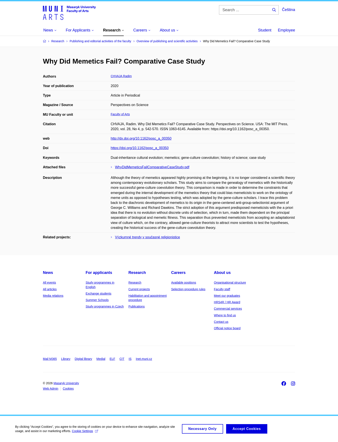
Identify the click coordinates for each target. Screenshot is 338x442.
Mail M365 (50, 359)
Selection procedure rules (188, 289)
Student (264, 30)
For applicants (99, 272)
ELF (112, 359)
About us (222, 272)
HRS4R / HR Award (227, 302)
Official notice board (227, 328)
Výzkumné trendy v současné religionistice (147, 237)
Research (137, 272)
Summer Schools (97, 300)
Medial (100, 359)
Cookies (68, 388)
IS (130, 359)
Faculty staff (222, 289)
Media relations (53, 295)
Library (65, 359)
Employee (286, 30)
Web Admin (50, 388)
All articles (50, 289)
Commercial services (228, 308)
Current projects (139, 289)
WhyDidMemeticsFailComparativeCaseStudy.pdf (152, 167)
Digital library (83, 359)
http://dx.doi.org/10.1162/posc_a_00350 (141, 138)
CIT (121, 359)
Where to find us (225, 315)
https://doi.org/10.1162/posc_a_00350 (140, 148)
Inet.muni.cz (144, 359)
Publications (136, 306)
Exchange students (98, 293)
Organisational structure (230, 282)
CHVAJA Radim (121, 76)
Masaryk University (66, 383)
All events (49, 282)
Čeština (288, 10)
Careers (178, 272)
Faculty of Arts (120, 114)
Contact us (221, 321)
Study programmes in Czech (105, 306)
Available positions (183, 282)
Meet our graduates (227, 295)
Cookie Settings (85, 433)
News (48, 272)
